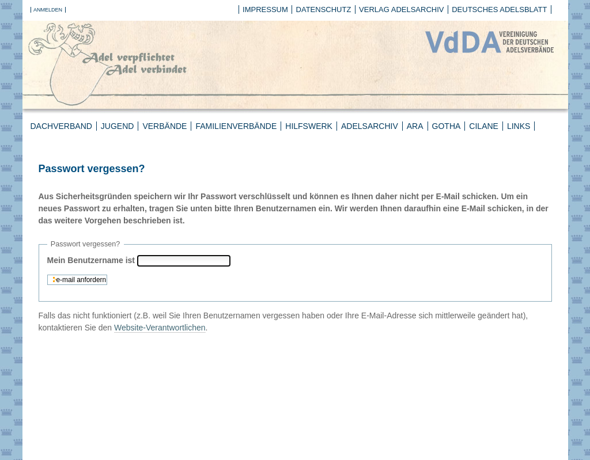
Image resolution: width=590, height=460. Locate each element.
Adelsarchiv (369, 126)
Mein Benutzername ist (91, 260)
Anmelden (47, 10)
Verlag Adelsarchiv (401, 9)
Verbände (164, 126)
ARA (415, 126)
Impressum (265, 9)
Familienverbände (236, 126)
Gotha (446, 126)
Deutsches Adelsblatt (499, 9)
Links (518, 126)
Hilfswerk (308, 126)
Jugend (117, 126)
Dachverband (61, 126)
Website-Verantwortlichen (159, 327)
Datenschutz (323, 9)
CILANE (483, 126)
